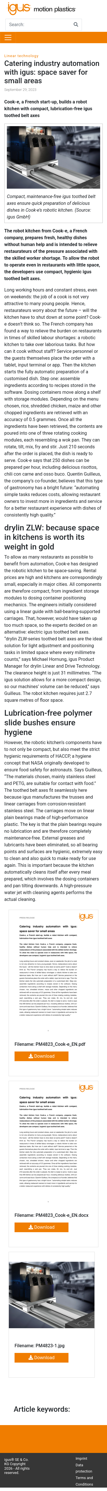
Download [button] (41, 1056)
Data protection (84, 1468)
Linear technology (21, 56)
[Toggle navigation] (8, 37)
